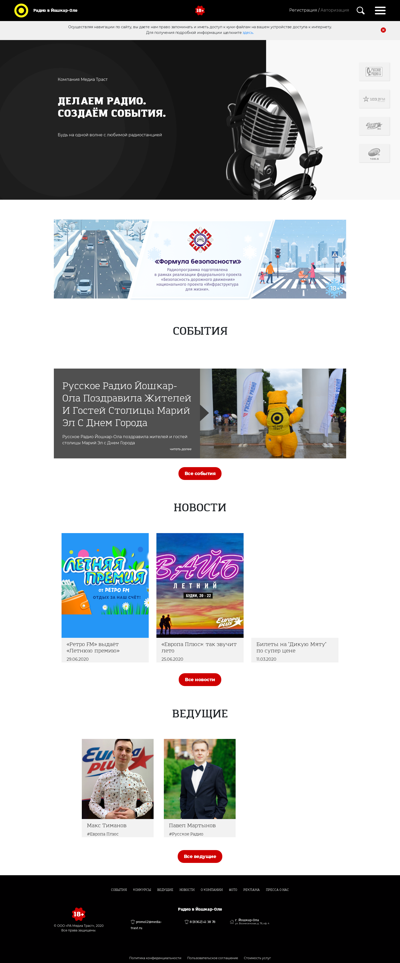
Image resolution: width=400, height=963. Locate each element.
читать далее (181, 449)
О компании (212, 890)
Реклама (251, 890)
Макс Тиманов (106, 825)
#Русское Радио (186, 834)
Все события (200, 473)
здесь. (248, 32)
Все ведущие (200, 856)
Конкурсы (142, 890)
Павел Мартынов (192, 825)
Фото (233, 890)
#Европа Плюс (103, 834)
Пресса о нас (277, 890)
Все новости (200, 679)
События (119, 890)
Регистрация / (304, 10)
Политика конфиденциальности (155, 958)
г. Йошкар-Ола (252, 922)
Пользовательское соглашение (212, 958)
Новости (187, 890)
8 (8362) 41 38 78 (202, 922)
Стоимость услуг (257, 958)
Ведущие (165, 890)
